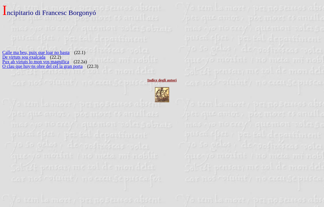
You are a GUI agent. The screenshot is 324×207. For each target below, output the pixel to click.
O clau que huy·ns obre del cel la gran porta (42, 66)
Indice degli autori (162, 80)
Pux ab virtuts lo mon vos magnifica (35, 61)
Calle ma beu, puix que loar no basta (36, 52)
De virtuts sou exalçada (23, 57)
